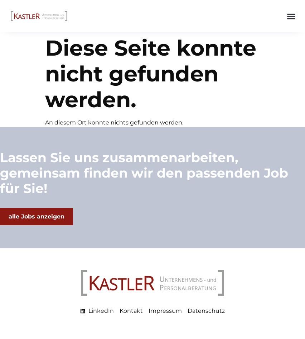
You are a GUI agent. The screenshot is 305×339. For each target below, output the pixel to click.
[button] (291, 16)
